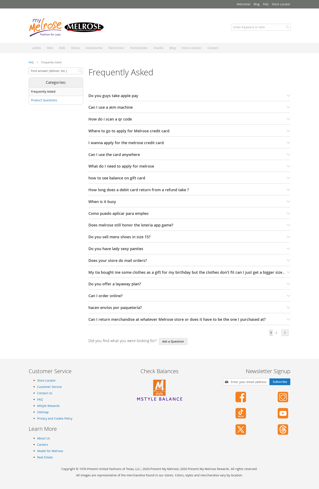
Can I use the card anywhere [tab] (189, 156)
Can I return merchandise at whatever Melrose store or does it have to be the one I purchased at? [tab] (189, 321)
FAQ (266, 4)
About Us (43, 438)
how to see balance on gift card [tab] (189, 179)
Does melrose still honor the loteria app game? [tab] (189, 227)
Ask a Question (173, 343)
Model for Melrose (50, 451)
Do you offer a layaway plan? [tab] (189, 285)
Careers (42, 445)
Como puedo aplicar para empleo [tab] (189, 215)
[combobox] (260, 28)
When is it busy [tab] (189, 203)
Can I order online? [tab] (189, 297)
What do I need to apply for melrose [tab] (189, 168)
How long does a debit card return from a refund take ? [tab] (189, 191)
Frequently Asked (43, 93)
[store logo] (67, 28)
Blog (257, 4)
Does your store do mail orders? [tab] (189, 262)
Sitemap (43, 412)
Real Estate (45, 457)
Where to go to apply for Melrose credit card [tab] (189, 132)
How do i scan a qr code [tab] (189, 121)
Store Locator (281, 4)
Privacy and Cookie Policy (54, 419)
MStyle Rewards (48, 406)
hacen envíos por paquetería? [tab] (189, 309)
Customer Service (49, 387)
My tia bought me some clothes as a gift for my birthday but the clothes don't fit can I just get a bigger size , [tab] (189, 274)
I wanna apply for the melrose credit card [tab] (189, 144)
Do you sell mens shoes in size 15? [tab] (189, 238)
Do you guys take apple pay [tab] (189, 97)
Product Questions (44, 102)
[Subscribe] (279, 382)
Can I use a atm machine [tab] (189, 109)
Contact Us (44, 393)
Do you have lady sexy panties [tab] (189, 250)
